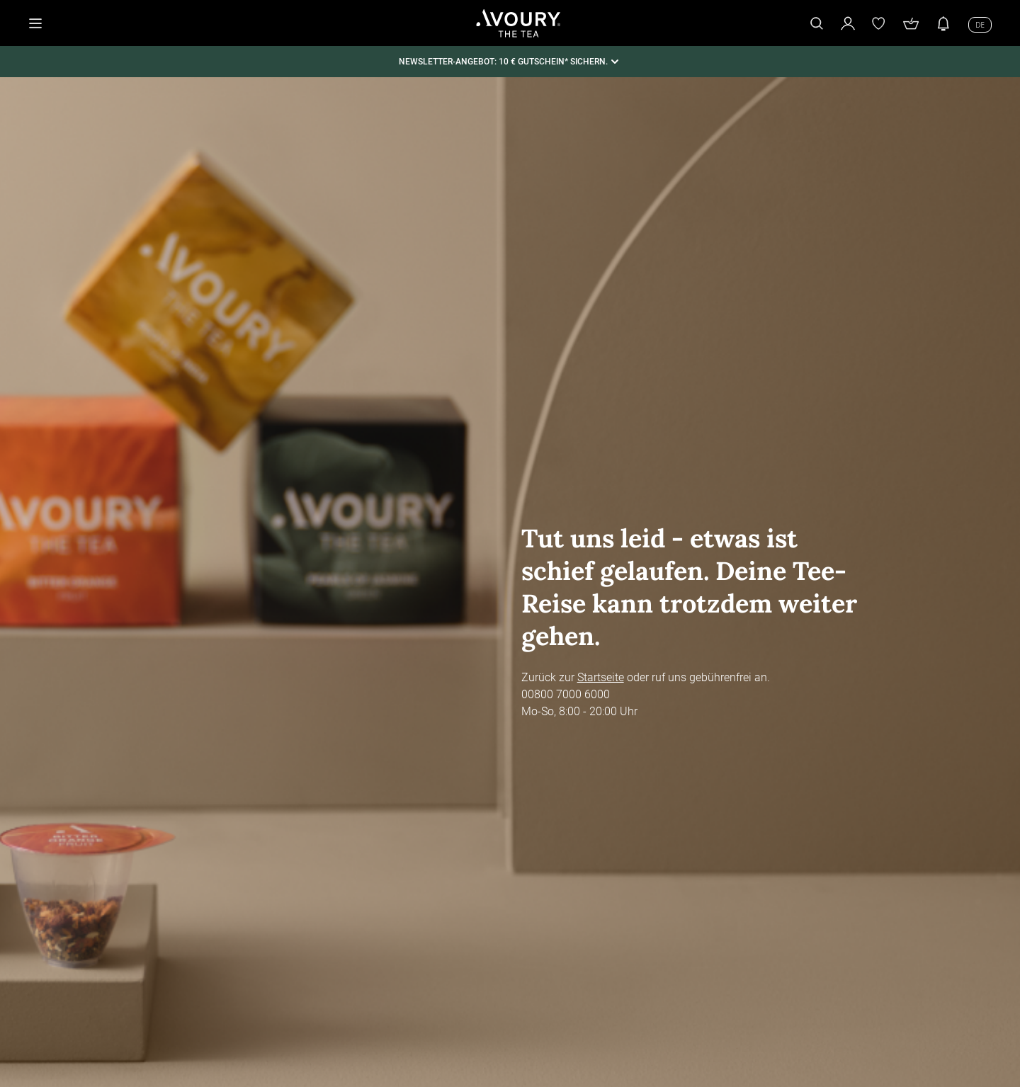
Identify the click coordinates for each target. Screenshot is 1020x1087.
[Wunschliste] (879, 23)
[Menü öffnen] (35, 23)
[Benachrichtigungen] (943, 23)
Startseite (600, 677)
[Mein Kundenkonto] (848, 23)
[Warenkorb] (911, 23)
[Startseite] (518, 23)
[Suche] (817, 23)
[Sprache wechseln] (980, 24)
